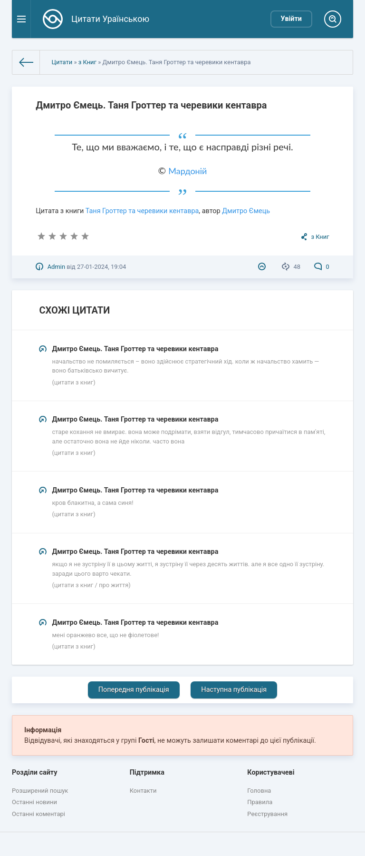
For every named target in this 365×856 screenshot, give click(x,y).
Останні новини (34, 802)
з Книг (87, 62)
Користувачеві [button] (270, 772)
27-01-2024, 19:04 (101, 266)
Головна (259, 790)
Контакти (143, 790)
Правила (259, 802)
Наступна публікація (234, 690)
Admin (56, 266)
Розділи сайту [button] (35, 772)
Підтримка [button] (147, 772)
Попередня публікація (133, 690)
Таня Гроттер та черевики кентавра (142, 211)
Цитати (61, 62)
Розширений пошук (40, 790)
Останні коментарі (38, 813)
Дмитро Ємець (246, 211)
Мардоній (187, 171)
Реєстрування (267, 813)
